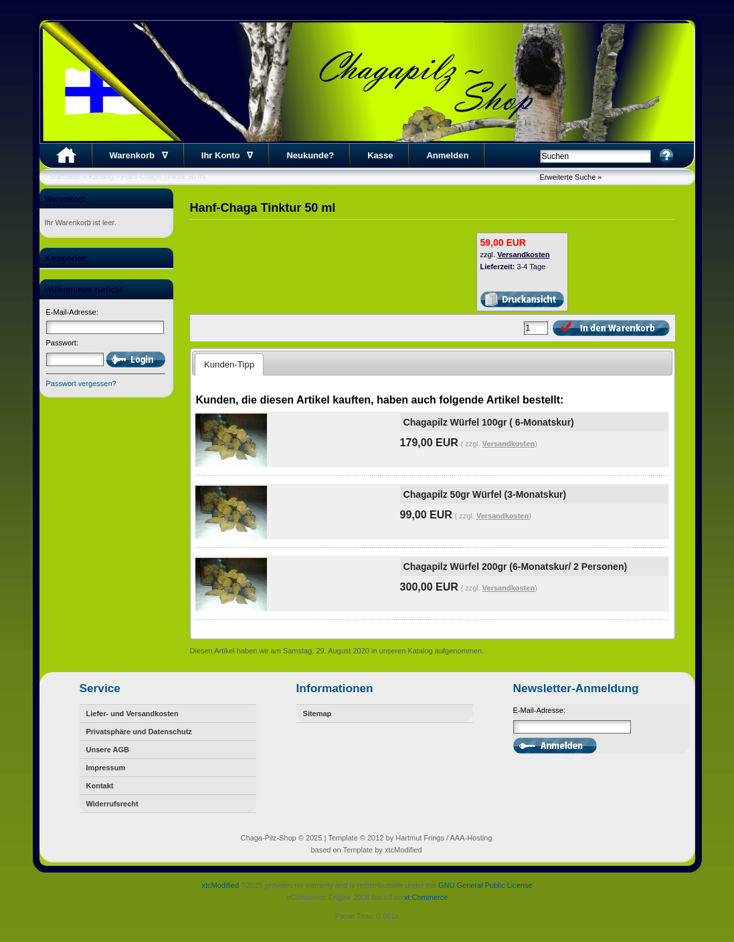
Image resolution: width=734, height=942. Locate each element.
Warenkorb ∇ (139, 155)
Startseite (65, 176)
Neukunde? (310, 155)
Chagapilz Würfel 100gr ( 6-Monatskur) (488, 422)
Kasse (380, 155)
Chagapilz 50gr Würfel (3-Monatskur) (484, 494)
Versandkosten (523, 255)
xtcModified (220, 885)
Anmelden (447, 155)
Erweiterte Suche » (571, 177)
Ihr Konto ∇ (227, 155)
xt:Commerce (426, 897)
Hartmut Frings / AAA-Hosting (443, 838)
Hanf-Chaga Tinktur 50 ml (163, 176)
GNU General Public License (485, 885)
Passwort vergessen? (81, 383)
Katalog (100, 176)
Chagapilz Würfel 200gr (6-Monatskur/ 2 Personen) (515, 566)
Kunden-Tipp (229, 364)
